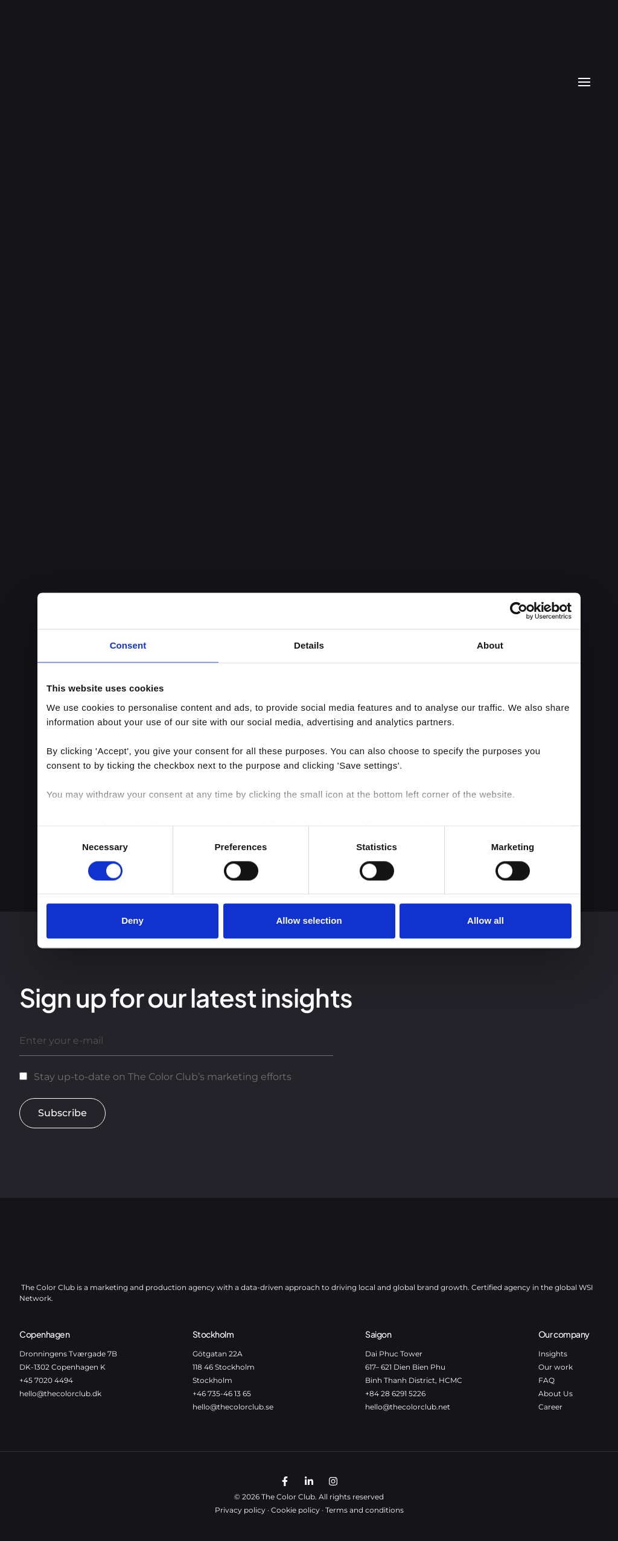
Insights (552, 1353)
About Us (555, 1393)
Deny (132, 921)
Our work (555, 1366)
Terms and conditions (364, 1509)
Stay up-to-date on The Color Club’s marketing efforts (162, 1076)
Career (550, 1406)
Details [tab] (309, 645)
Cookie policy (295, 1509)
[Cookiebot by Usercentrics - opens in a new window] (519, 611)
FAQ (546, 1380)
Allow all (485, 921)
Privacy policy (240, 1509)
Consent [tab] (128, 645)
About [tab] (490, 645)
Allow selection (309, 921)
